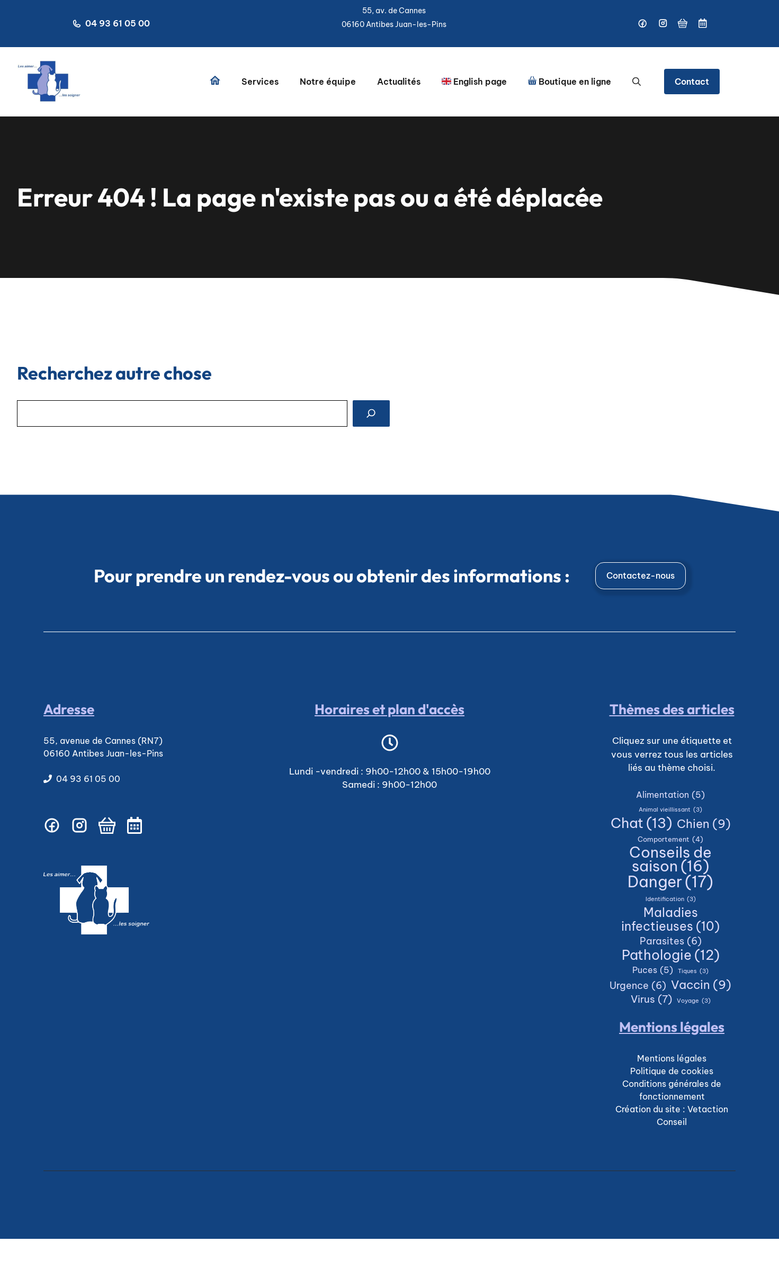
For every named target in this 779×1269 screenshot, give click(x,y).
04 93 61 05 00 (117, 23)
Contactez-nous (640, 575)
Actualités (398, 81)
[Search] (371, 413)
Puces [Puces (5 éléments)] (652, 970)
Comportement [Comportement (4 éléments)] (670, 840)
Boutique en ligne (569, 81)
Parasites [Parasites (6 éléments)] (671, 941)
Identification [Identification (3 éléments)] (671, 899)
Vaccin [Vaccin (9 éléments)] (701, 985)
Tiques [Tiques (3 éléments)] (693, 971)
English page (474, 81)
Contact (692, 81)
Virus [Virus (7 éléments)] (651, 999)
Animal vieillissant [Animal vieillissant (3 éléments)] (670, 810)
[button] (636, 81)
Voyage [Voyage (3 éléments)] (694, 1001)
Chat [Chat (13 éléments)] (641, 823)
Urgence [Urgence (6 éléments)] (638, 986)
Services (260, 81)
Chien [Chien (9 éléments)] (704, 824)
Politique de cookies (671, 1071)
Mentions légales (671, 1058)
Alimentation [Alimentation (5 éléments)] (670, 795)
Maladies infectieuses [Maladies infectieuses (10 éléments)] (670, 919)
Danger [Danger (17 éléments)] (670, 882)
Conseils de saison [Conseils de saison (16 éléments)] (670, 859)
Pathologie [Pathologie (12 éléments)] (671, 955)
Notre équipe (328, 81)
